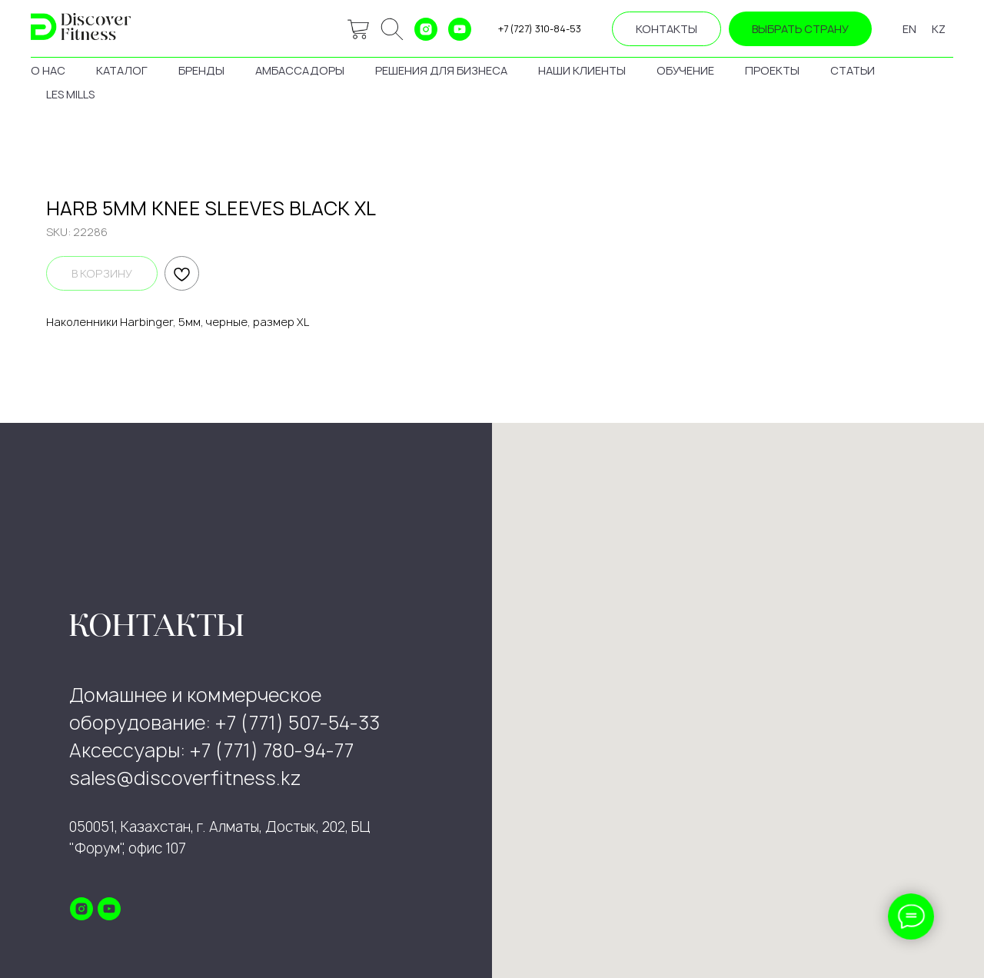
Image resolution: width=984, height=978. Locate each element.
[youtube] (459, 29)
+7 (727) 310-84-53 (539, 28)
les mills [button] (70, 94)
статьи (852, 70)
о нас (48, 70)
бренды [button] (201, 70)
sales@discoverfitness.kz (185, 778)
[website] (358, 29)
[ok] (392, 29)
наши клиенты (582, 70)
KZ (939, 29)
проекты (772, 70)
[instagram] (425, 29)
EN (909, 29)
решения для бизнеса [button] (441, 70)
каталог (122, 70)
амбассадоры (299, 70)
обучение (685, 70)
